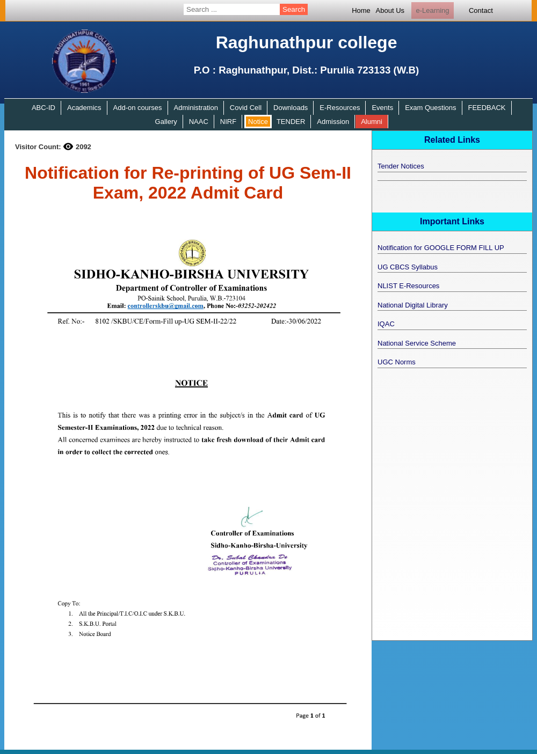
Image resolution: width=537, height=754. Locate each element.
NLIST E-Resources (408, 286)
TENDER (291, 122)
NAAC (198, 122)
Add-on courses (137, 108)
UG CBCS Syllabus (408, 267)
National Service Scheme (417, 343)
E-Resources (340, 108)
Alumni (371, 122)
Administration (196, 108)
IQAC (386, 324)
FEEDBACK (486, 108)
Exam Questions (430, 108)
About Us (390, 10)
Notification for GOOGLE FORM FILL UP (441, 248)
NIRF (228, 122)
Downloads (290, 108)
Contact (481, 10)
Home (361, 10)
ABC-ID (43, 108)
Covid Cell (246, 108)
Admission (333, 122)
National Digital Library (413, 305)
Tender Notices (401, 166)
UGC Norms (397, 362)
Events (382, 108)
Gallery (166, 122)
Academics (84, 108)
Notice (258, 122)
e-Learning (432, 10)
